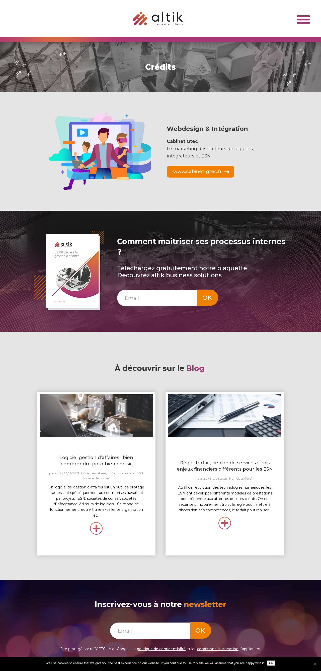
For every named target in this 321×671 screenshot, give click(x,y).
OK (207, 297)
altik (58, 473)
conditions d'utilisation (217, 649)
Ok (271, 663)
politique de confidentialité (161, 649)
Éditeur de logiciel (121, 473)
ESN (140, 473)
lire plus (96, 527)
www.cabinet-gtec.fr (197, 171)
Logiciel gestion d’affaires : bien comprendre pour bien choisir (96, 461)
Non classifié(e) (240, 478)
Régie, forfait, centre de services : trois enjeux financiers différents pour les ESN (225, 466)
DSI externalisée (93, 473)
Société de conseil (96, 478)
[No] (314, 663)
